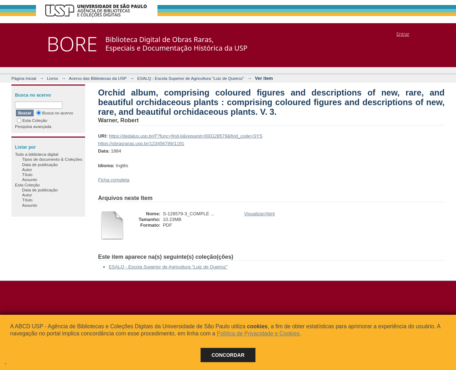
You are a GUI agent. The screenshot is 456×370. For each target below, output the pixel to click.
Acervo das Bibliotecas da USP (97, 78)
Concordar (228, 355)
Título (27, 174)
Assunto (29, 179)
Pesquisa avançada (33, 126)
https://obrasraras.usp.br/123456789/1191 (141, 143)
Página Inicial (23, 78)
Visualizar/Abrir (259, 213)
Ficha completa (113, 180)
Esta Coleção (32, 120)
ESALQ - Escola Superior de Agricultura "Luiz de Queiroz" (190, 78)
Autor (27, 169)
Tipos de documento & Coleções (52, 159)
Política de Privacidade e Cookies (258, 333)
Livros (52, 78)
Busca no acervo (54, 113)
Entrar (403, 34)
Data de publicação (40, 164)
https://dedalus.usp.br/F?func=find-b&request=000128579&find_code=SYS (186, 136)
